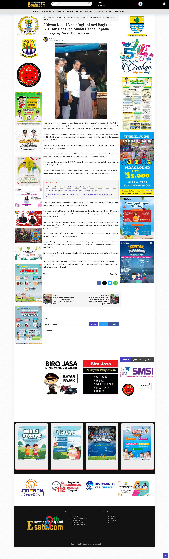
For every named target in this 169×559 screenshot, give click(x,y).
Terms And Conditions (80, 518)
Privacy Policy (77, 520)
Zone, (65, 40)
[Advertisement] (28, 383)
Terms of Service (78, 522)
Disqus (103, 324)
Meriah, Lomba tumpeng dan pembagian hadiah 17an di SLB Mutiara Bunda (75, 190)
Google (94, 324)
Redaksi (113, 520)
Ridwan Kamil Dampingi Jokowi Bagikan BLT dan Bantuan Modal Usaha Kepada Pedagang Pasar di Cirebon (77, 28)
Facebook (113, 324)
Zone (47, 274)
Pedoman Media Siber (80, 524)
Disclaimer (75, 516)
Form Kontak (114, 518)
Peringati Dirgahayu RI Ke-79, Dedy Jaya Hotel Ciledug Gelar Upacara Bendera (76, 187)
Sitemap (113, 516)
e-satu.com (72, 544)
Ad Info (112, 522)
